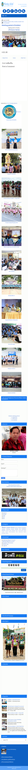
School (16, 527)
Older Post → (24, 58)
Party (17, 531)
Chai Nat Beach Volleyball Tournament (16, 706)
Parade (6, 531)
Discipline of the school (8, 542)
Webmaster (14, 768)
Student (16, 21)
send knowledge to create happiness (16, 726)
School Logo (5, 544)
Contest (3, 531)
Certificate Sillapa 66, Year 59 (8, 541)
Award (7, 530)
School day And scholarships (11, 149)
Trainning (8, 529)
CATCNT (4, 514)
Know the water (11, 344)
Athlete (25, 530)
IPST (4, 518)
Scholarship (21, 531)
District (9, 21)
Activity (12, 527)
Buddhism (24, 529)
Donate (12, 529)
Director (3, 530)
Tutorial (6, 533)
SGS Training (11, 271)
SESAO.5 (5, 512)
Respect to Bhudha (11, 174)
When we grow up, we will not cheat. (11, 247)
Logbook (5, 545)
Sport (17, 530)
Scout (10, 530)
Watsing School (18, 767)
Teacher (3, 529)
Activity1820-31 (11, 295)
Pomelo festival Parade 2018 (11, 222)
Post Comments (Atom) (12, 103)
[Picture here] (14, 30)
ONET (4, 515)
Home (14, 58)
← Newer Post (4, 58)
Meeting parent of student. (11, 25)
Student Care (21, 21)
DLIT (4, 517)
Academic (5, 21)
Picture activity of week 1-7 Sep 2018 (11, 198)
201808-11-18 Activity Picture (14, 699)
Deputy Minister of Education (11, 320)
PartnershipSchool (12, 531)
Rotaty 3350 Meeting (11, 749)
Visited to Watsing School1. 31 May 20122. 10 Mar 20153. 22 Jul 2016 (14, 417)
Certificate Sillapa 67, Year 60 (9, 540)
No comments (6, 23)
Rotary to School (11, 368)
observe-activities (11, 392)
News (12, 21)
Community (20, 530)
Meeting (13, 530)
